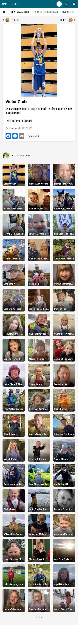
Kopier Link (33, 136)
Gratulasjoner (20, 13)
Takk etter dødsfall (46, 12)
